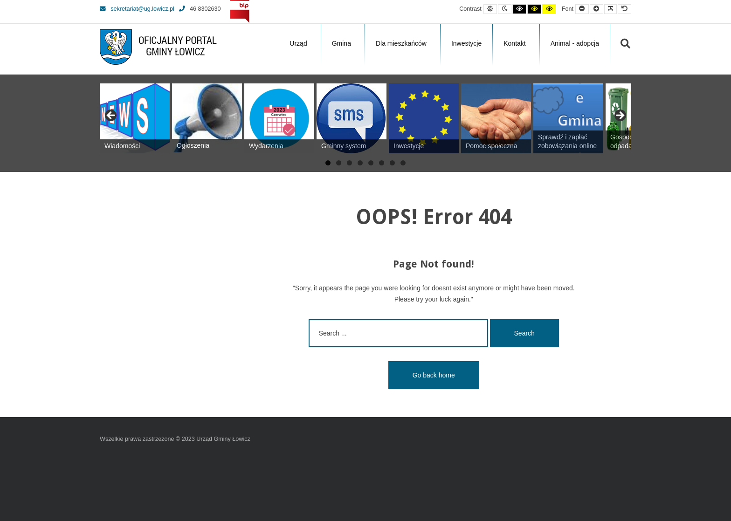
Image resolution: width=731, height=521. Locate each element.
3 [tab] (349, 162)
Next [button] (620, 116)
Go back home (434, 375)
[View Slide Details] (135, 118)
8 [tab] (403, 162)
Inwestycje (466, 43)
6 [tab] (381, 162)
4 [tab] (360, 162)
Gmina (341, 43)
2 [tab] (338, 162)
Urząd (298, 43)
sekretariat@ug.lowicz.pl (137, 9)
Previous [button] (111, 116)
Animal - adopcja (575, 43)
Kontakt (514, 43)
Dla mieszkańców (401, 43)
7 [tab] (392, 162)
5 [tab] (370, 162)
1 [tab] (328, 162)
